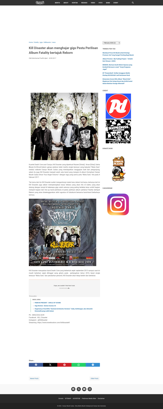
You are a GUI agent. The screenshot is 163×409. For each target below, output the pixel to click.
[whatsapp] (78, 365)
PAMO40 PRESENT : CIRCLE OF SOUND (48, 303)
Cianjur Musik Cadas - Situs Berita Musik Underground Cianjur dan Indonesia (84, 406)
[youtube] (84, 389)
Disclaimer (101, 398)
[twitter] (50, 365)
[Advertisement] (81, 23)
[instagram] (90, 389)
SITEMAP (68, 398)
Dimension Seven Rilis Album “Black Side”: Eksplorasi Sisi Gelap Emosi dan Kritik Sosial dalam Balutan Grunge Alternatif (117, 81)
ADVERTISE (76, 398)
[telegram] (93, 365)
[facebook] (36, 365)
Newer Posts (34, 378)
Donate (61, 398)
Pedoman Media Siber (89, 398)
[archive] (111, 42)
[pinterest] (64, 365)
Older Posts (94, 378)
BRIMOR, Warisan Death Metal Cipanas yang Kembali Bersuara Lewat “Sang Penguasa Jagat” (117, 67)
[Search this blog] (133, 2)
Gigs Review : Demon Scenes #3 (45, 306)
